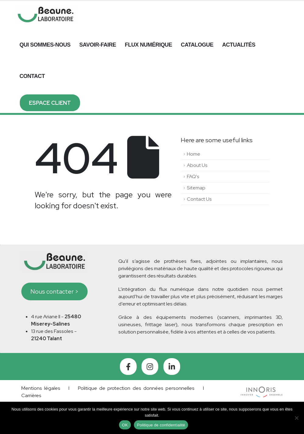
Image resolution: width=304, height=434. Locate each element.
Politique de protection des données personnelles (136, 388)
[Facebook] (128, 366)
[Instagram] (150, 366)
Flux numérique (148, 45)
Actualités (238, 45)
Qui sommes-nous (45, 45)
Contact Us (199, 199)
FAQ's (193, 176)
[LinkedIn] (171, 366)
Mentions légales (40, 388)
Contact (32, 76)
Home (193, 154)
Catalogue (197, 45)
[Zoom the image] (261, 390)
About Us (197, 165)
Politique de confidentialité (161, 425)
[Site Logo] (45, 14)
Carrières (31, 395)
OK (125, 425)
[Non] (296, 418)
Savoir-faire (97, 45)
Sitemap (196, 188)
